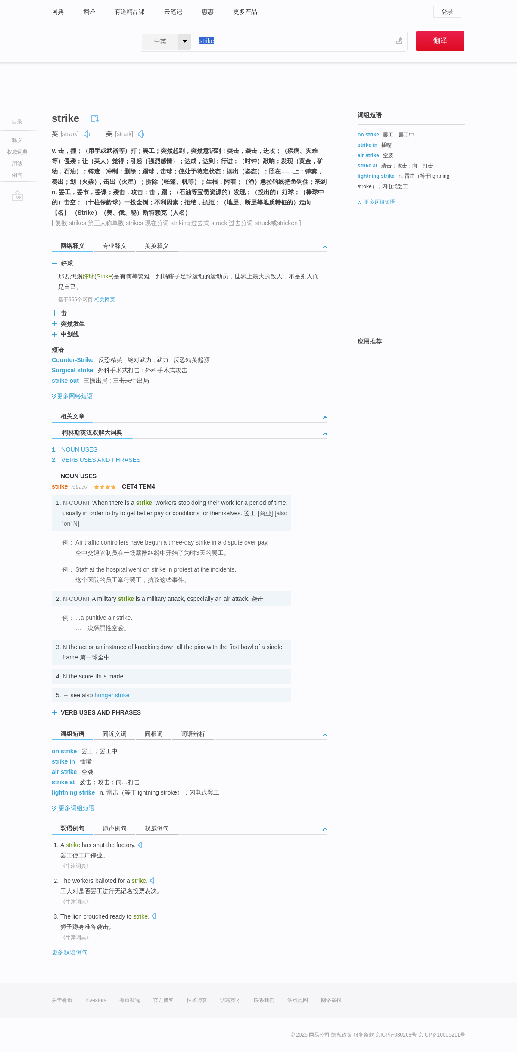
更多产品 (245, 11)
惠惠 (208, 11)
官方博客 (163, 1000)
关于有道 (62, 1000)
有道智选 (129, 1000)
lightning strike (73, 792)
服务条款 (363, 1035)
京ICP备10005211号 (441, 1035)
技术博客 (197, 1000)
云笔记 (173, 11)
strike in (63, 761)
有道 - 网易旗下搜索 (87, 41)
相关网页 (104, 300)
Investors (95, 1000)
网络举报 (331, 1000)
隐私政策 (341, 1035)
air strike (64, 771)
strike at (63, 782)
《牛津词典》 (75, 866)
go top (17, 195)
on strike (64, 751)
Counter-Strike (72, 359)
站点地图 (297, 1000)
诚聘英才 (230, 1000)
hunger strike (112, 695)
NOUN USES (79, 449)
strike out (65, 380)
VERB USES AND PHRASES (101, 459)
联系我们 (264, 1000)
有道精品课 (130, 11)
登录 (447, 11)
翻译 (89, 11)
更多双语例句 (70, 952)
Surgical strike (72, 370)
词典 (58, 11)
